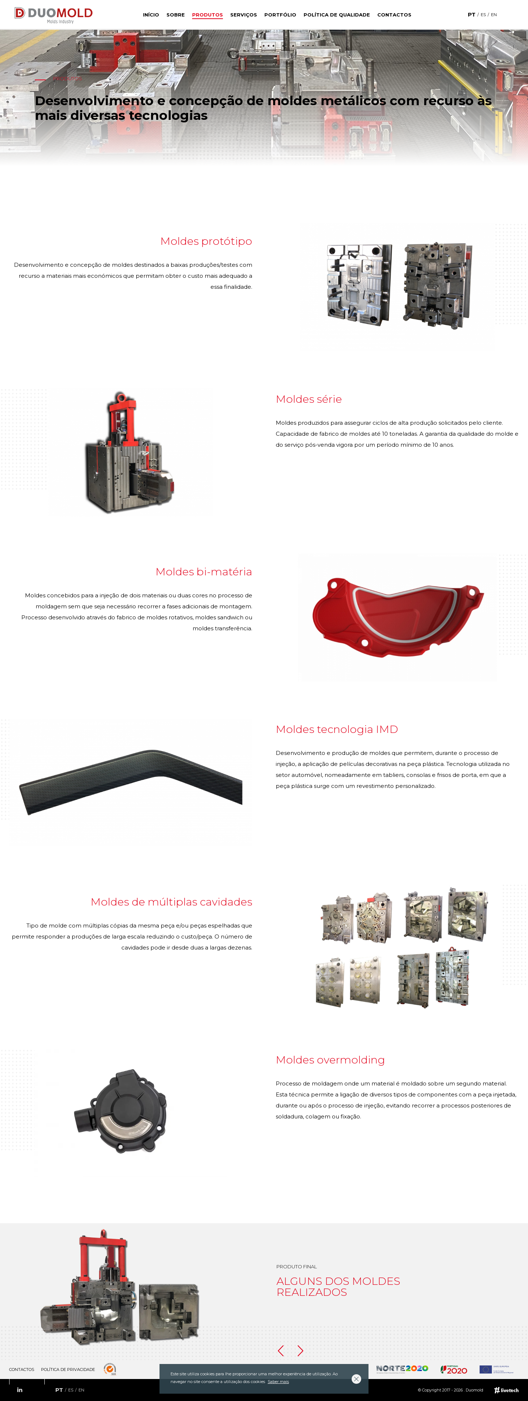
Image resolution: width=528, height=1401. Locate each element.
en (494, 14)
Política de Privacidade (68, 1369)
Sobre (175, 15)
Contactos (394, 15)
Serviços (243, 15)
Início (151, 15)
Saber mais (278, 1381)
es (483, 14)
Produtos (207, 15)
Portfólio (280, 15)
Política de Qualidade (337, 15)
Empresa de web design (506, 1390)
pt (472, 14)
